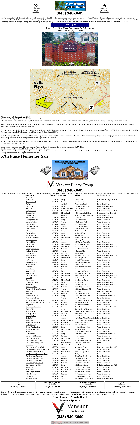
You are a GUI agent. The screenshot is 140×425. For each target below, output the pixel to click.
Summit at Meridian (32, 329)
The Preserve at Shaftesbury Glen (37, 354)
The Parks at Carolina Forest (35, 351)
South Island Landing (33, 322)
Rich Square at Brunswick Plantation (38, 302)
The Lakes (29, 345)
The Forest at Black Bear (34, 340)
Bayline (28, 204)
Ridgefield (29, 305)
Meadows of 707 (31, 273)
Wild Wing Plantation (33, 372)
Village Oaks (30, 367)
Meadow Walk (30, 271)
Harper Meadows (31, 240)
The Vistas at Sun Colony (34, 365)
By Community (104, 12)
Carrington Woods (32, 220)
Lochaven (29, 267)
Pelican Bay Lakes (32, 282)
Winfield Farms (31, 374)
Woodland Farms (31, 378)
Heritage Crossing (32, 251)
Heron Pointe (30, 253)
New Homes (35, 10)
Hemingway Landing (32, 249)
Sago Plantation (31, 311)
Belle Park (29, 208)
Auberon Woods (31, 202)
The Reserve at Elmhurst (34, 356)
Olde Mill (29, 278)
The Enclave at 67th (32, 338)
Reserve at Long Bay (32, 296)
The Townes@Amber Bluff (34, 363)
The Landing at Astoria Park (35, 347)
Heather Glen (30, 246)
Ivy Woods (29, 260)
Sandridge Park (31, 316)
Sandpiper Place (31, 314)
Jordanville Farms (31, 262)
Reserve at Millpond (32, 298)
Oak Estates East (31, 276)
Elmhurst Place (31, 233)
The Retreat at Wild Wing (34, 360)
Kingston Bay (30, 264)
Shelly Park (29, 318)
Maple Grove (30, 269)
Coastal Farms (30, 224)
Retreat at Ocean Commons (35, 300)
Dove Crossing (31, 229)
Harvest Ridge (30, 242)
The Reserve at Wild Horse (34, 358)
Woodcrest (29, 376)
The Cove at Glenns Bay (34, 336)
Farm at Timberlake (32, 238)
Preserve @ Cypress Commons (36, 289)
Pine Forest (29, 284)
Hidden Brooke (31, 255)
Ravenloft (29, 293)
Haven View (30, 244)
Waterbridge (30, 369)
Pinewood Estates (31, 287)
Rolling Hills (30, 309)
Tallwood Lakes (31, 334)
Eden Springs (30, 231)
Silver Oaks (29, 320)
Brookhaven (30, 215)
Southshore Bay (31, 325)
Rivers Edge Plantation (33, 307)
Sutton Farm (30, 331)
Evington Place (31, 235)
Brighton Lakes (31, 211)
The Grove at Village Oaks (34, 343)
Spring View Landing (33, 327)
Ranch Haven (30, 291)
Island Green (30, 258)
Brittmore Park (30, 213)
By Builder (36, 12)
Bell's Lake (29, 206)
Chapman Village (31, 222)
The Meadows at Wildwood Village (37, 349)
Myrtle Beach (36, 8)
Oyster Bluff (30, 280)
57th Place (29, 200)
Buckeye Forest (31, 217)
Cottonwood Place (32, 226)
